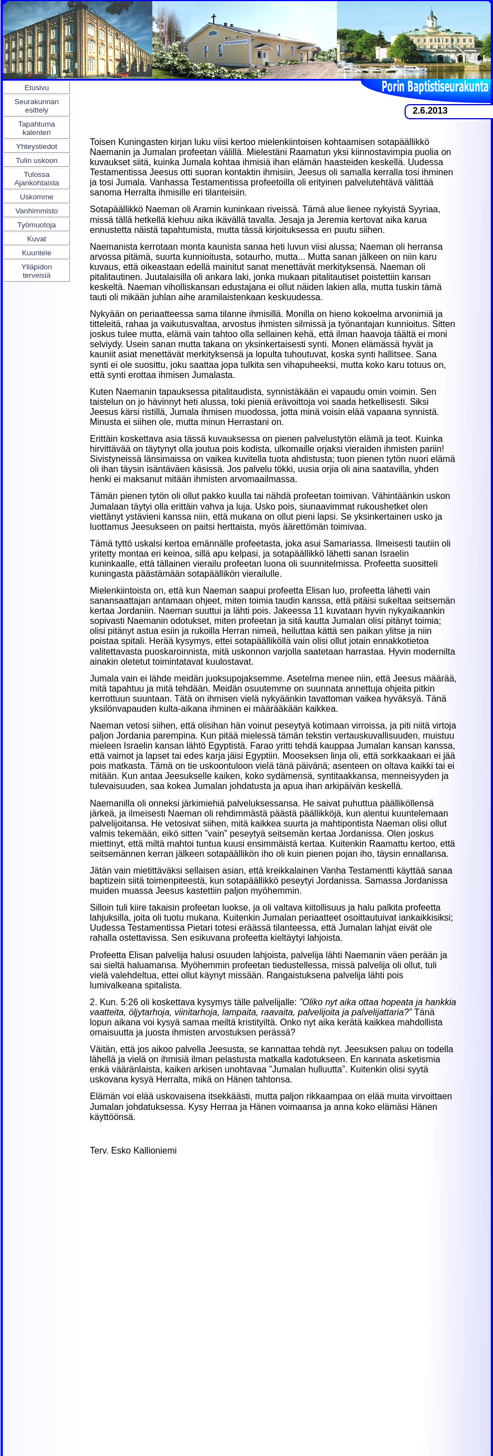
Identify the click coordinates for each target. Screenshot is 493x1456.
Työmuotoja (36, 225)
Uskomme (37, 197)
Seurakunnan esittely (37, 105)
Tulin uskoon (37, 160)
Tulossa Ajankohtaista (36, 178)
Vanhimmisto (36, 211)
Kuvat (36, 239)
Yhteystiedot (36, 146)
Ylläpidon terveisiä (36, 271)
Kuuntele (36, 253)
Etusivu (37, 87)
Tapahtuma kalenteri (36, 128)
